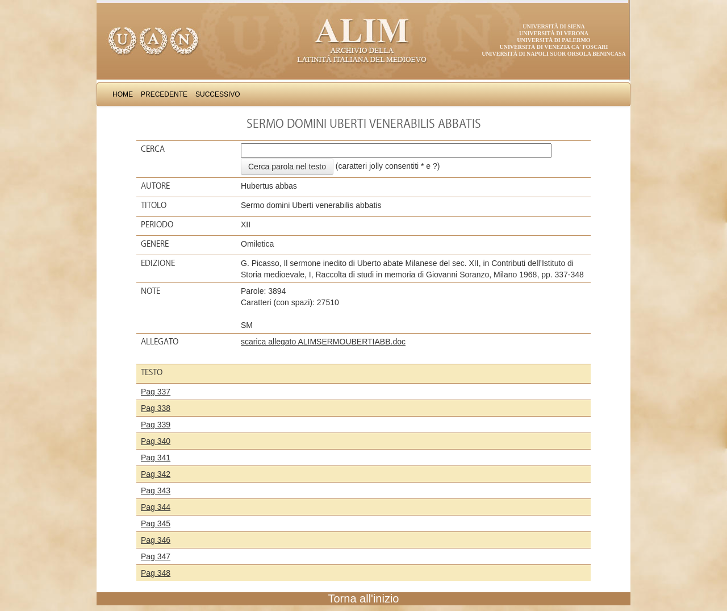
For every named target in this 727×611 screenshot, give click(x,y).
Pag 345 (155, 523)
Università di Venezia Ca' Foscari (554, 47)
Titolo (153, 205)
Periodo (157, 224)
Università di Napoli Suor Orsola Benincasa (554, 54)
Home (122, 94)
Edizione (158, 263)
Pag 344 (155, 507)
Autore (155, 186)
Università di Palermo (553, 40)
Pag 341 (155, 457)
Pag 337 (155, 391)
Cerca (153, 149)
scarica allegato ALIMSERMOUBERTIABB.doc (323, 341)
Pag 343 (155, 490)
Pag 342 (155, 474)
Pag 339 (155, 424)
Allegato (159, 342)
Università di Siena (553, 26)
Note (150, 291)
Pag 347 (155, 556)
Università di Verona (553, 33)
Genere (155, 244)
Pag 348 (155, 572)
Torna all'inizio (363, 598)
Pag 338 (155, 408)
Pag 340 (155, 441)
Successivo (217, 94)
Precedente (164, 94)
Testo (151, 372)
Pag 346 (155, 540)
